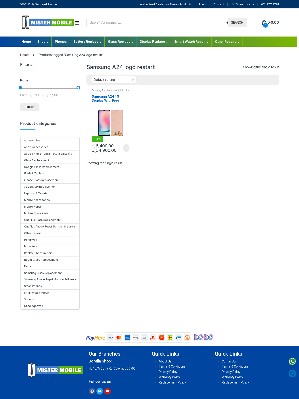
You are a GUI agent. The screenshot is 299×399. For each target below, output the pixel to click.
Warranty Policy (169, 377)
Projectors (29, 246)
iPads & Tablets (32, 173)
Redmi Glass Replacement (39, 259)
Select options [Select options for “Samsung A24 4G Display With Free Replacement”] (126, 148)
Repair (26, 266)
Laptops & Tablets (34, 193)
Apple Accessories (34, 147)
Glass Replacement (35, 160)
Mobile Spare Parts (34, 213)
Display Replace (152, 41)
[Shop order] (114, 79)
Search (237, 22)
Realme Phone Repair (36, 253)
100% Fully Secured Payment (39, 4)
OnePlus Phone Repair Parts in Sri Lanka (48, 226)
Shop (41, 41)
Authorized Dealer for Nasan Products (166, 4)
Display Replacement (105, 90)
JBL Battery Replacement (38, 186)
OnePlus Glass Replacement (41, 220)
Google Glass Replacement (40, 167)
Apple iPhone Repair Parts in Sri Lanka (46, 153)
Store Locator (242, 4)
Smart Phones (31, 286)
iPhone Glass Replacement (40, 180)
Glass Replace (119, 41)
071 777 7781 (270, 4)
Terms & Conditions (172, 366)
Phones (61, 41)
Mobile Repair (31, 206)
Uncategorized (32, 306)
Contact (218, 4)
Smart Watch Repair (190, 41)
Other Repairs (226, 41)
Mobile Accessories (35, 200)
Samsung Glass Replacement (41, 273)
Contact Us (229, 361)
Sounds (27, 299)
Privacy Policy (168, 372)
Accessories (30, 140)
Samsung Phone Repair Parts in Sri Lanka (48, 279)
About (203, 4)
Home (26, 41)
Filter (29, 107)
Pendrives (29, 239)
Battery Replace (86, 41)
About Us (165, 361)
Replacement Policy (172, 382)
